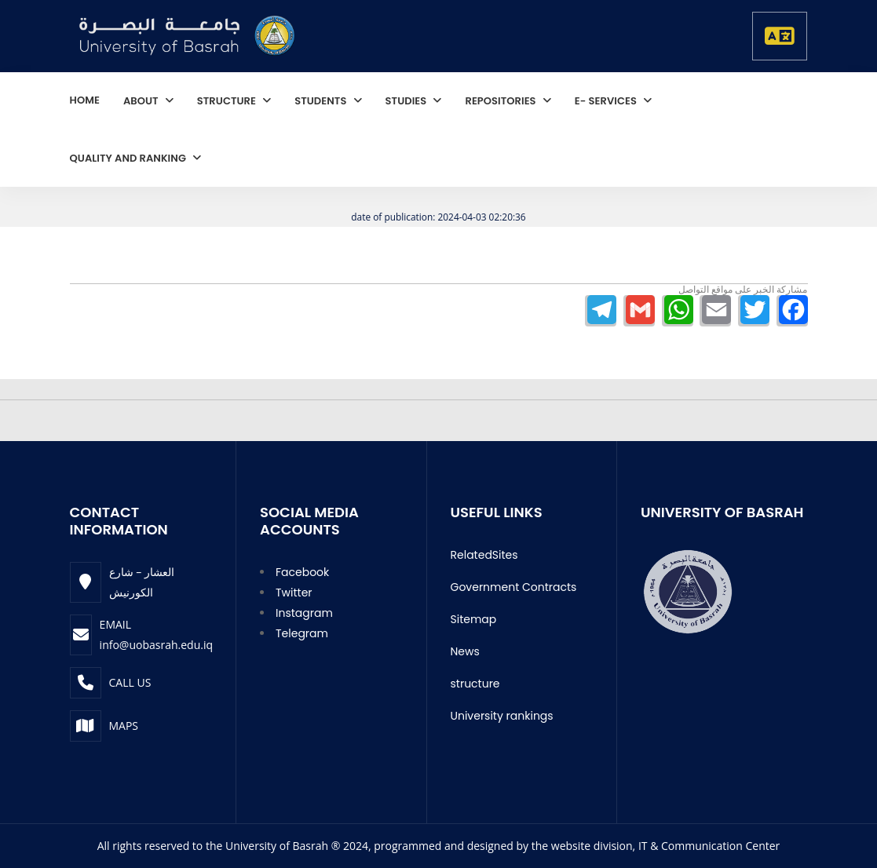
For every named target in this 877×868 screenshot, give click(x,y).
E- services (607, 100)
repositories (501, 100)
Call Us (130, 682)
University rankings (502, 716)
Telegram (302, 633)
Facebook (302, 572)
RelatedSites (484, 555)
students (321, 100)
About (142, 100)
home (85, 100)
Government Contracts (514, 587)
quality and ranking (129, 158)
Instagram (304, 613)
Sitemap (474, 619)
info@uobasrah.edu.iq (156, 644)
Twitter (294, 592)
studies (407, 100)
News (465, 651)
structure (227, 100)
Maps (124, 725)
